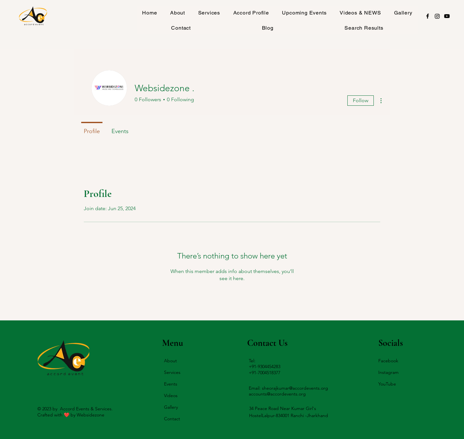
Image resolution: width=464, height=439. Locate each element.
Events (170, 384)
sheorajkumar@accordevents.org (295, 388)
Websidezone (90, 415)
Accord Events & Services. (86, 409)
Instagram (388, 372)
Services (172, 372)
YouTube (387, 384)
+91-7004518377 (264, 373)
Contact (172, 419)
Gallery (171, 407)
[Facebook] (427, 16)
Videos (171, 395)
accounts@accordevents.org (277, 394)
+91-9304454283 (264, 366)
